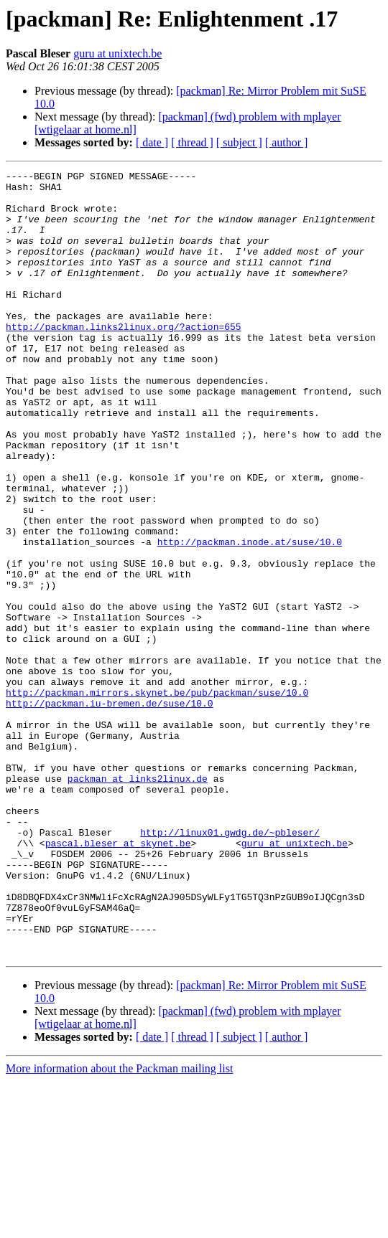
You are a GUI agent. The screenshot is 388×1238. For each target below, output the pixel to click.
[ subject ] (239, 142)
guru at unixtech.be (117, 53)
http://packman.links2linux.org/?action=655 (123, 358)
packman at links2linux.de (138, 900)
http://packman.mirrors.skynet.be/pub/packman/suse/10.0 (157, 797)
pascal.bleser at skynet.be (118, 978)
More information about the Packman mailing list (119, 1225)
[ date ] (152, 142)
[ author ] (286, 142)
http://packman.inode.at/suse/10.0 (249, 616)
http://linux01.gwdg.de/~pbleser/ (230, 965)
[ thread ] (192, 142)
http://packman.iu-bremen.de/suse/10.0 (109, 810)
